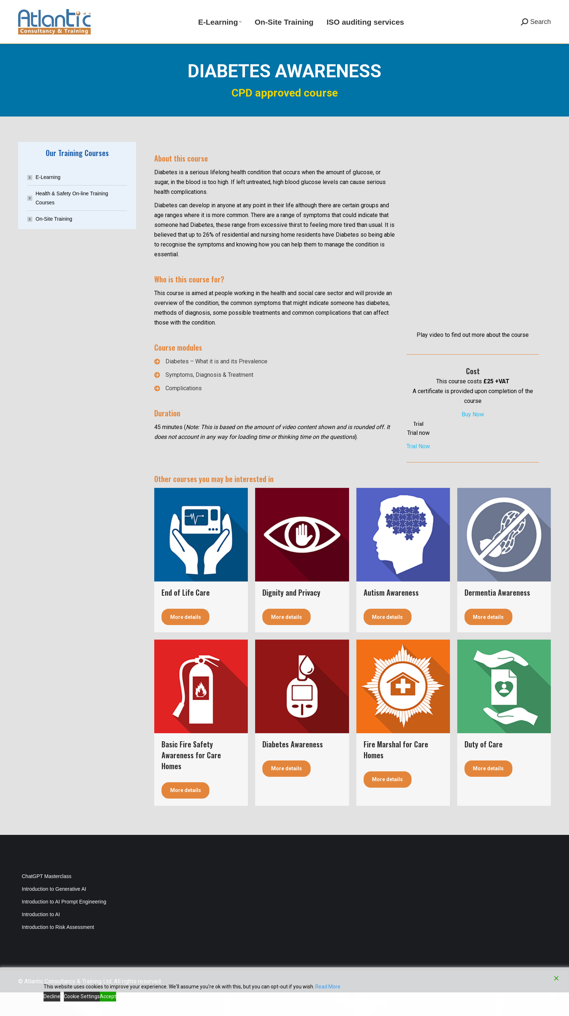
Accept (108, 996)
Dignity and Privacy (291, 616)
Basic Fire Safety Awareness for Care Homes (191, 778)
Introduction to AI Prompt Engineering (64, 925)
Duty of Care (483, 767)
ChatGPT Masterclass (46, 900)
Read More (327, 987)
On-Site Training (54, 242)
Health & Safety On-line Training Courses (72, 221)
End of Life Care (185, 616)
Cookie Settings (82, 996)
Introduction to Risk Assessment (58, 951)
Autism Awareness (391, 616)
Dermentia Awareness (497, 616)
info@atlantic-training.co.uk (133, 12)
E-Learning (48, 201)
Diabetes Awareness (292, 767)
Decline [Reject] (52, 996)
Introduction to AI (41, 938)
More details (185, 641)
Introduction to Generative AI (54, 912)
